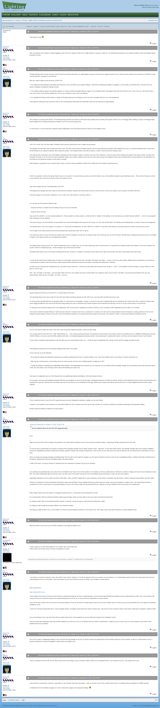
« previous (151, 20)
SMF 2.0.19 (26, 705)
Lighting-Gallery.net (8, 20)
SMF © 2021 (33, 705)
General (17, 20)
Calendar (45, 15)
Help (25, 15)
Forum (6, 15)
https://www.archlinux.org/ (37, 592)
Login (63, 15)
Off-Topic (24, 20)
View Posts (6, 57)
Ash (4, 68)
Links (55, 15)
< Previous (11, 700)
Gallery (16, 15)
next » (156, 20)
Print (156, 700)
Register (73, 15)
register (156, 5)
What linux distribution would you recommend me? (47, 20)
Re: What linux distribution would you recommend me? (54, 31)
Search (33, 15)
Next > (17, 700)
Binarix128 (6, 47)
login (150, 5)
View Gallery (6, 58)
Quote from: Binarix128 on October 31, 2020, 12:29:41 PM (47, 424)
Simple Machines (41, 705)
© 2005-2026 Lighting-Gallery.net (11, 705)
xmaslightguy (6, 540)
